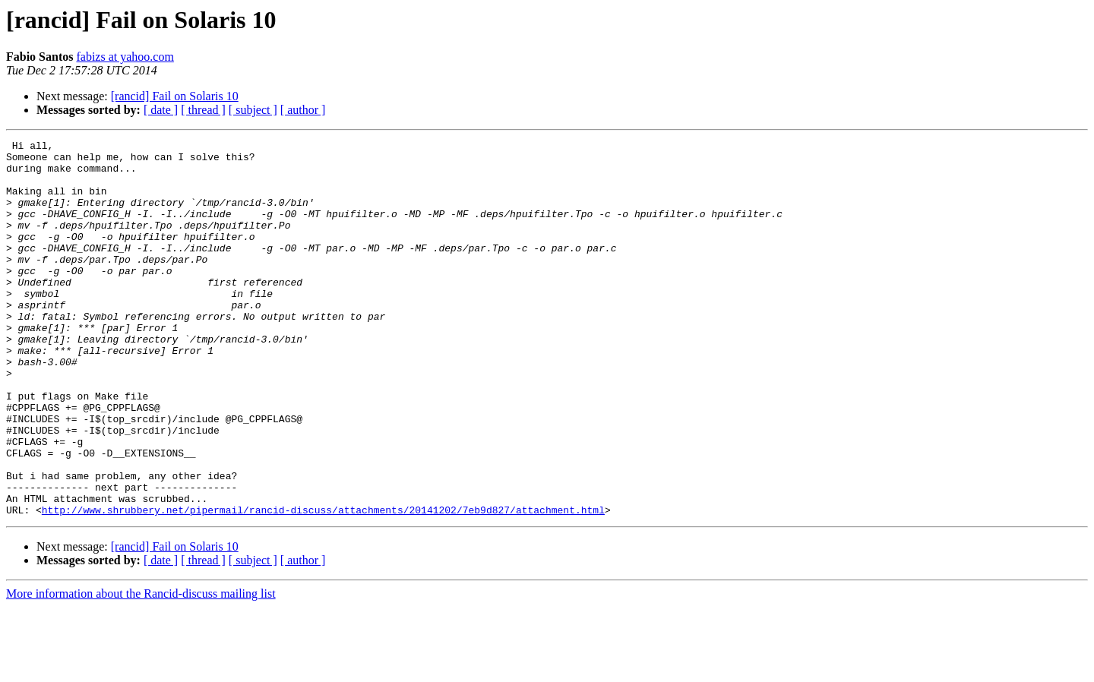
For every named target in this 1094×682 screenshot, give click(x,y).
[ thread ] (203, 109)
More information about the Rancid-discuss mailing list (141, 668)
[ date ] (161, 109)
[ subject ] (253, 109)
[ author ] (303, 109)
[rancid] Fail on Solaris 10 (175, 96)
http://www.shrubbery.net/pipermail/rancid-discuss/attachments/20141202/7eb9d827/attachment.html (323, 585)
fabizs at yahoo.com (124, 56)
